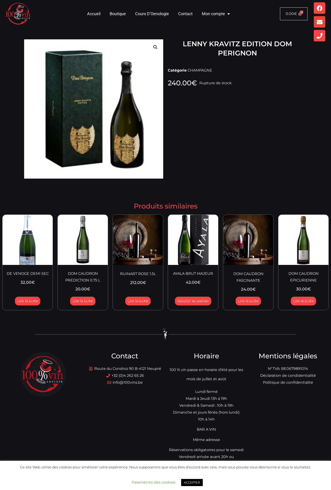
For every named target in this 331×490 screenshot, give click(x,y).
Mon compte (216, 13)
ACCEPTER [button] (192, 482)
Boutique (118, 13)
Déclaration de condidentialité (288, 375)
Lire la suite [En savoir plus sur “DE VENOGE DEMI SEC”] (27, 301)
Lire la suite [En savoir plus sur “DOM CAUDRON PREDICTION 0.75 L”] (82, 301)
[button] (155, 47)
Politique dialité (288, 382)
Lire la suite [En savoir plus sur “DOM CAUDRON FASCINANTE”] (248, 301)
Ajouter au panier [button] (193, 301)
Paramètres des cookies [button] (153, 482)
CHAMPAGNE (200, 70)
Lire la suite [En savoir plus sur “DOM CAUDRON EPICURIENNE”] (303, 301)
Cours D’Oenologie (152, 13)
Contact (185, 13)
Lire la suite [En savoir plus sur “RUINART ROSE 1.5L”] (138, 301)
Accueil (93, 13)
